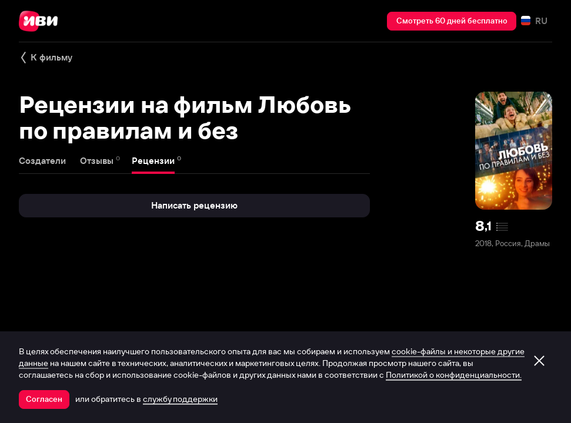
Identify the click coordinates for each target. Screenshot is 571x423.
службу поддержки (180, 399)
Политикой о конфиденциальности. (454, 375)
